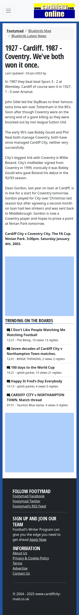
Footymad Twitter (26, 501)
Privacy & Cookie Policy (31, 558)
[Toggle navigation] (8, 11)
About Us (20, 553)
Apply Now (37, 539)
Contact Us (21, 573)
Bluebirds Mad (39, 31)
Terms (17, 563)
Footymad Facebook (28, 496)
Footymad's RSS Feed (29, 506)
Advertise (20, 568)
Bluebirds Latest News (28, 36)
